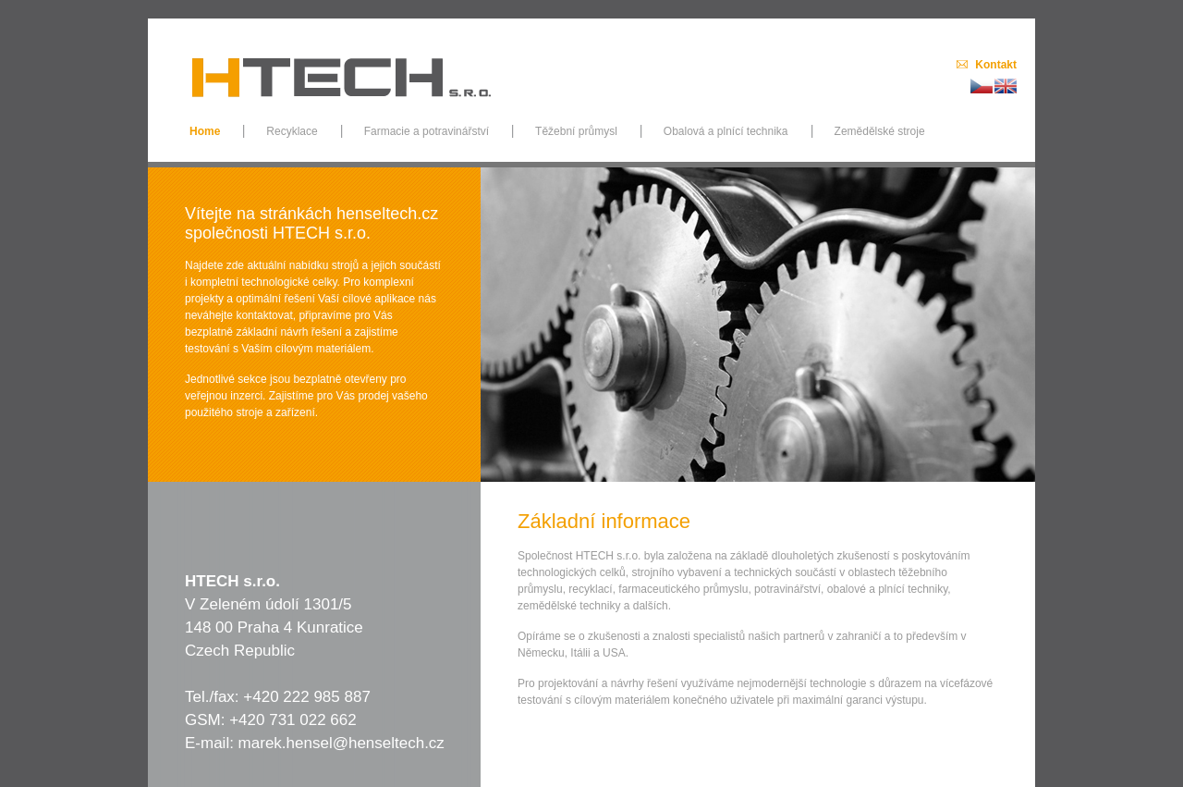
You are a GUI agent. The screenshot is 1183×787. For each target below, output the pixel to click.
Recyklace (291, 131)
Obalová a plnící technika (726, 131)
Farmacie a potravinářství (426, 131)
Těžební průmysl (576, 131)
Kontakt (996, 64)
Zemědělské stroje (880, 131)
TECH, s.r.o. (341, 68)
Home (204, 131)
